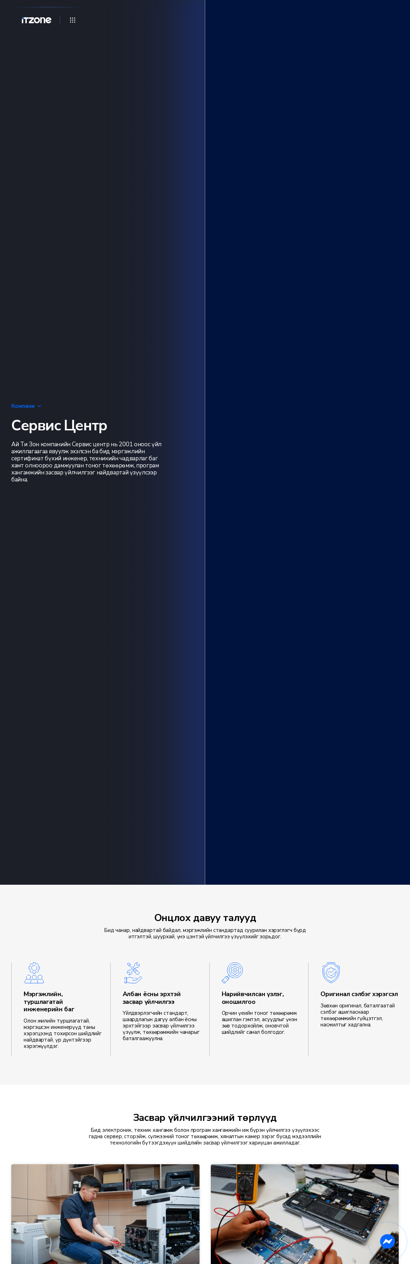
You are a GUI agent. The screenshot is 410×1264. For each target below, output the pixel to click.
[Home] (33, 20)
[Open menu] (73, 20)
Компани (26, 406)
